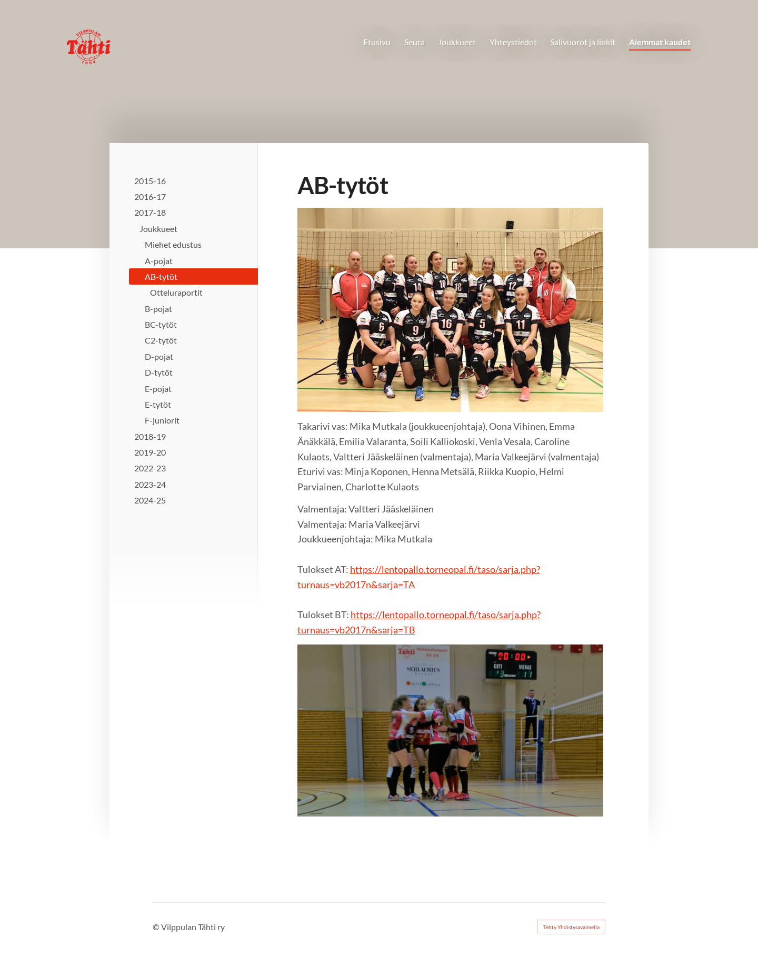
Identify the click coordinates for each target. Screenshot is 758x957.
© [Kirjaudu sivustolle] (157, 927)
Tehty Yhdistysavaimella (571, 927)
